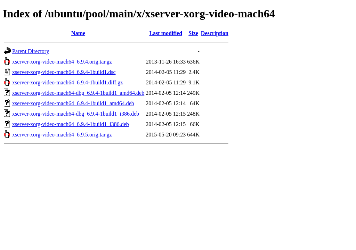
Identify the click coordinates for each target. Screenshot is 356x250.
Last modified (165, 33)
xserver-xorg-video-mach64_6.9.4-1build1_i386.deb (70, 124)
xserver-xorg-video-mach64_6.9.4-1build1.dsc (64, 72)
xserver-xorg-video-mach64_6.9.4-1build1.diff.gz (67, 82)
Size (193, 33)
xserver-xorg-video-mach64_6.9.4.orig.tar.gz (62, 62)
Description (214, 33)
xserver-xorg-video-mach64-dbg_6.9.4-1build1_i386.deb (75, 114)
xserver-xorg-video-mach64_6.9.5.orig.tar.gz (62, 135)
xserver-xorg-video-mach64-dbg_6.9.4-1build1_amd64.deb (78, 93)
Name (78, 33)
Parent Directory (30, 51)
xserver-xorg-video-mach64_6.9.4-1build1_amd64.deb (73, 103)
